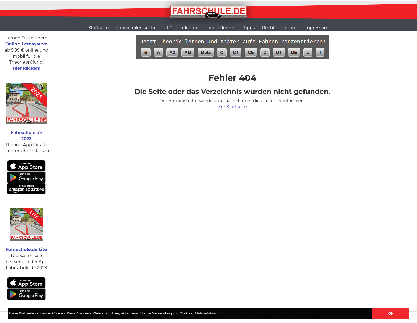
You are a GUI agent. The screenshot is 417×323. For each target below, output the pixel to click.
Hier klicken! (26, 68)
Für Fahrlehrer (182, 27)
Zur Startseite (232, 106)
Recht (268, 27)
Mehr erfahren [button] (206, 313)
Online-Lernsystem (26, 44)
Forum (289, 27)
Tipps (249, 27)
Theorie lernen (220, 27)
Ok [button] (390, 313)
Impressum (316, 27)
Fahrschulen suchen (137, 27)
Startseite (99, 27)
